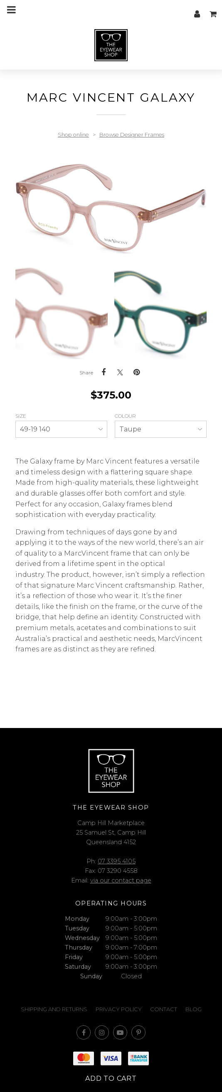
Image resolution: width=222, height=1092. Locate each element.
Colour (126, 416)
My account (197, 9)
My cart (213, 9)
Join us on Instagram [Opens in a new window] (102, 1032)
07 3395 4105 (117, 861)
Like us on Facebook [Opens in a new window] (83, 1032)
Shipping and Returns (54, 1009)
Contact (163, 1009)
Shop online (73, 135)
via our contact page (120, 880)
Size (21, 416)
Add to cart (111, 1078)
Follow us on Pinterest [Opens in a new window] (138, 1032)
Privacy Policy (119, 1009)
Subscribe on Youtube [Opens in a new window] (120, 1032)
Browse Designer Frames (131, 135)
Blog (193, 1009)
